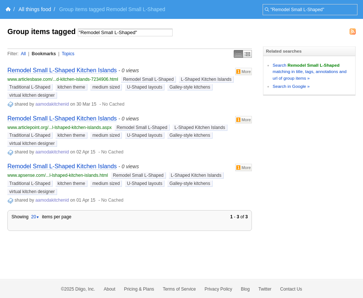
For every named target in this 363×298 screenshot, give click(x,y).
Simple (238, 54)
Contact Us (291, 289)
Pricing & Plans (139, 289)
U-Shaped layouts (144, 87)
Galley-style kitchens (189, 87)
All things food (35, 9)
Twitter (265, 289)
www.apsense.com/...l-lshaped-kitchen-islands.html (57, 175)
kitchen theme (71, 87)
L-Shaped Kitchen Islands (206, 79)
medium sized (106, 87)
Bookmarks (43, 53)
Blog (245, 289)
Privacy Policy (218, 289)
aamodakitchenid (52, 104)
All (23, 53)
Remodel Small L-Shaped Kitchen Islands (62, 70)
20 (35, 216)
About (109, 289)
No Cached (113, 104)
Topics (68, 53)
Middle (247, 54)
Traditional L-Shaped (29, 87)
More (243, 71)
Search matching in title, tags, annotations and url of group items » (309, 71)
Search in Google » (291, 86)
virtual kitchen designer (32, 95)
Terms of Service (179, 289)
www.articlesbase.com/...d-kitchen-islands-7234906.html (62, 79)
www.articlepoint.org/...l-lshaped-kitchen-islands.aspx (59, 127)
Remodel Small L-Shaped (148, 79)
